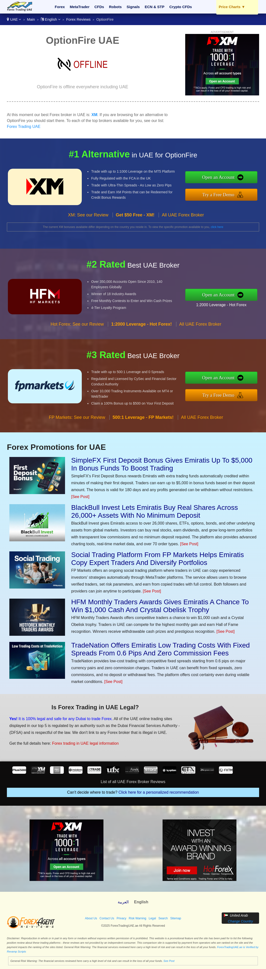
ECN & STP (154, 7)
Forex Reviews (78, 19)
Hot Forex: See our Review (77, 324)
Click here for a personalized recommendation (158, 792)
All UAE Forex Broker (183, 214)
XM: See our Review (88, 214)
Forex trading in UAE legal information (85, 743)
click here (217, 227)
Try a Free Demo (218, 194)
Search (163, 918)
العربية (123, 902)
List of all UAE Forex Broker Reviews (133, 782)
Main (31, 19)
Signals (133, 7)
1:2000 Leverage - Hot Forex (221, 305)
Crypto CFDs (180, 7)
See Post (169, 960)
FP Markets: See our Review (77, 417)
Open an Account (218, 177)
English (51, 19)
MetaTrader (79, 7)
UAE (14, 19)
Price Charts (232, 7)
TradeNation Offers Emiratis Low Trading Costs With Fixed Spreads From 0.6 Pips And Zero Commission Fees (160, 649)
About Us (91, 918)
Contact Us (107, 918)
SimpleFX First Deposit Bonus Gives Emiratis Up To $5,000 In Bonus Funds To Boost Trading (161, 464)
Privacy (121, 918)
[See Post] (80, 497)
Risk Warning (137, 918)
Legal (152, 918)
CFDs (99, 7)
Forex (60, 7)
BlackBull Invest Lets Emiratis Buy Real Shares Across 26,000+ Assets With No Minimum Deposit (154, 511)
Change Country (240, 921)
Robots (115, 7)
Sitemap (175, 918)
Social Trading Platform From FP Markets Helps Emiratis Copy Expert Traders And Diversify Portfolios (157, 558)
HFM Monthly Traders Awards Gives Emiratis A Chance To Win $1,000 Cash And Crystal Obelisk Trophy (160, 606)
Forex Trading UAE (23, 126)
